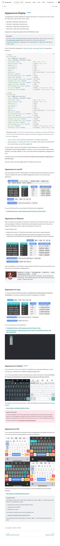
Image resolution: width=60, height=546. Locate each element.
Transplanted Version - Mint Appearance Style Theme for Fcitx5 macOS (26, 211)
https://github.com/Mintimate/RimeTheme (17, 408)
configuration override (13, 40)
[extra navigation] (56, 2)
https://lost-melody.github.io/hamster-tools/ (19, 515)
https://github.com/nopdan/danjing (27, 420)
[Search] (18, 2)
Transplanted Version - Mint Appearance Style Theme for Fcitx (23, 328)
